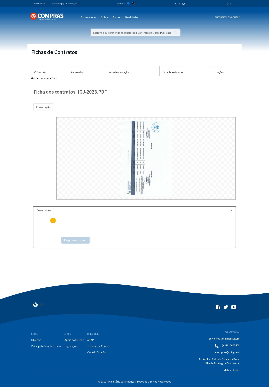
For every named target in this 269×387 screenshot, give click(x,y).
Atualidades (131, 17)
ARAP (90, 340)
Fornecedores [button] (88, 17)
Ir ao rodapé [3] (72, 3)
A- (176, 4)
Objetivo (36, 340)
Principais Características (46, 346)
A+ (183, 4)
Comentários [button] (135, 210)
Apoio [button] (116, 17)
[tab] (134, 210)
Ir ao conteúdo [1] (39, 3)
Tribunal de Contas (98, 346)
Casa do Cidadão (96, 352)
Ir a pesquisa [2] (57, 3)
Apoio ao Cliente (74, 340)
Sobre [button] (104, 17)
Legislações (71, 346)
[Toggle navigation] (68, 17)
